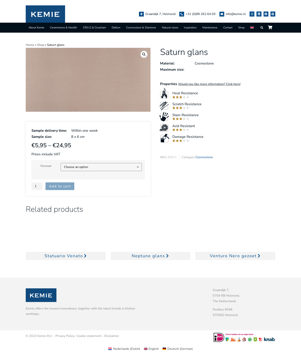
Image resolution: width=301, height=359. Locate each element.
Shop (241, 27)
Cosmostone (204, 157)
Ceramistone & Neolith (63, 27)
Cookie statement (89, 336)
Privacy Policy (64, 336)
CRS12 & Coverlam (94, 27)
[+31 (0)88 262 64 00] (181, 14)
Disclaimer (111, 336)
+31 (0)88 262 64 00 (201, 14)
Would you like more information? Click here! (209, 84)
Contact (227, 27)
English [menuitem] (154, 349)
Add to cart (60, 186)
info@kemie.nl (236, 14)
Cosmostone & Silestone (141, 27)
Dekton (116, 27)
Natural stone (170, 27)
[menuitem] (252, 27)
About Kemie (36, 27)
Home (30, 45)
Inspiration (190, 27)
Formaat (46, 166)
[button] (144, 54)
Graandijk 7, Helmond (160, 14)
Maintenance (209, 27)
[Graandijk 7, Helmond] (141, 14)
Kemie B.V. (44, 336)
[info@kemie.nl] (221, 14)
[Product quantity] (37, 186)
